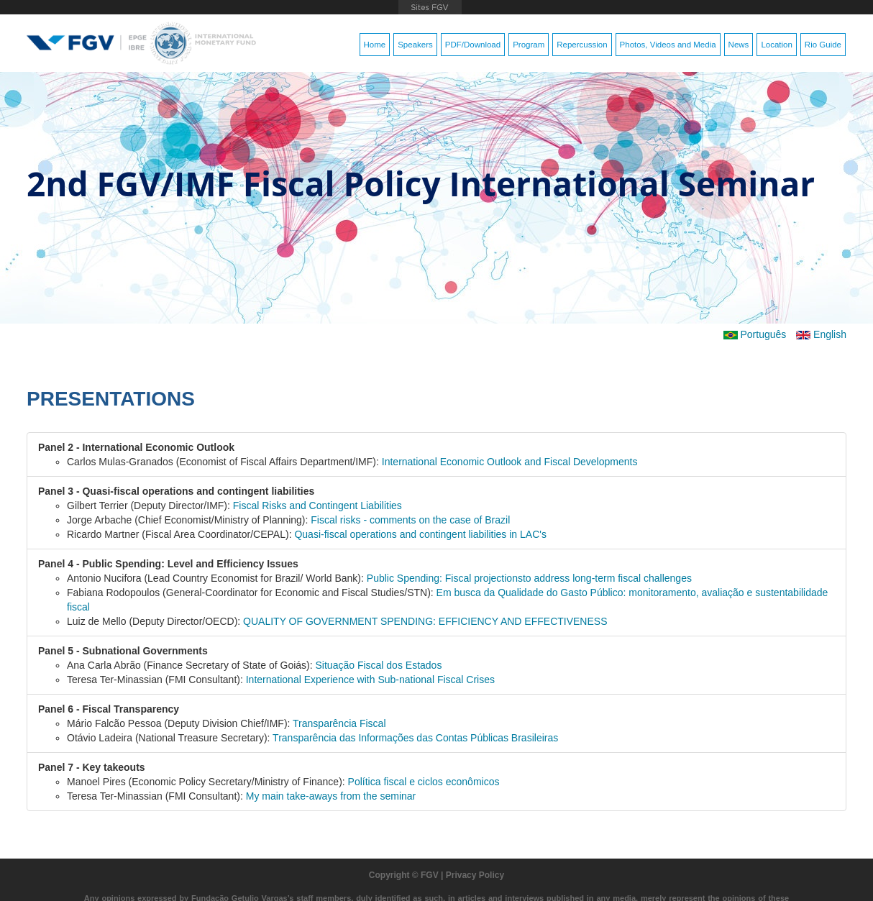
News (738, 44)
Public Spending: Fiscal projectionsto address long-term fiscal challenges (529, 578)
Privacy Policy (475, 875)
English (821, 334)
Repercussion (582, 44)
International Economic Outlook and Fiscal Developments (510, 461)
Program (528, 44)
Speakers (415, 44)
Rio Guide (823, 44)
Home (375, 44)
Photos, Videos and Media (668, 44)
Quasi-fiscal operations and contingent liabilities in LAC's (420, 534)
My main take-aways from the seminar (331, 796)
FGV (429, 7)
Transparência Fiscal (339, 723)
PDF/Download (473, 44)
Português (755, 334)
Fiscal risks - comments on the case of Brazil (410, 520)
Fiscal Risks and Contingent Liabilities (317, 505)
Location (776, 44)
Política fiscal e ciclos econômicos (424, 781)
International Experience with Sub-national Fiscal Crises (370, 679)
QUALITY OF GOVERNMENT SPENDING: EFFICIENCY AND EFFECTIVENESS (425, 621)
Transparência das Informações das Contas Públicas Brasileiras (415, 738)
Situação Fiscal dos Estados (379, 665)
